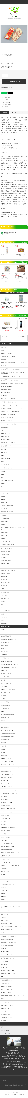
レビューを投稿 (4, 99)
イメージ (14, 112)
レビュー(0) (23, 112)
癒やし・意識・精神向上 (9, 54)
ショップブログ (15, 1087)
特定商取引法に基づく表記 (6, 87)
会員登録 (16, 1073)
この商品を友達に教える (6, 102)
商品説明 (5, 112)
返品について (4, 86)
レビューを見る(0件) (5, 97)
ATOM (22, 1087)
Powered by (14, 1094)
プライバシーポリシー (19, 1085)
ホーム (2, 54)
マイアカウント (3, 1073)
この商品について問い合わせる (7, 104)
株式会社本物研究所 (8, 55)
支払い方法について (8, 1084)
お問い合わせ (3, 1080)
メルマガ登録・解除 (8, 1087)
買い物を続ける (4, 106)
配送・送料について (16, 1084)
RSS (20, 1087)
